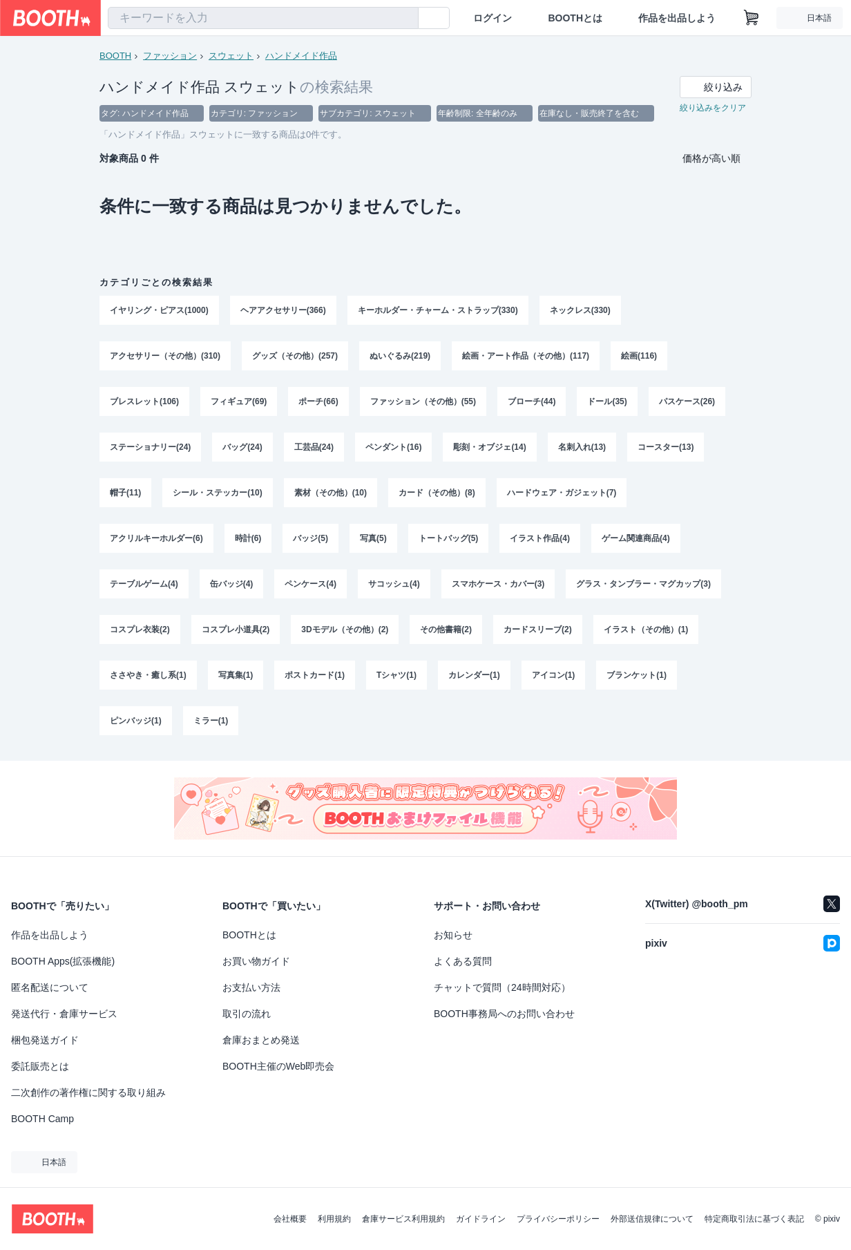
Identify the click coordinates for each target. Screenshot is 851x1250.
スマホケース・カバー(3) (498, 584)
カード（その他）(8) (437, 493)
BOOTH (115, 55)
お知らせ (453, 934)
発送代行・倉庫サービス (64, 1013)
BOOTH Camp (42, 1118)
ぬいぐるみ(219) (400, 356)
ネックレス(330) (580, 310)
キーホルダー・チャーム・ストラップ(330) (438, 310)
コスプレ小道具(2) (236, 629)
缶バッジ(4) (232, 584)
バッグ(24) (242, 447)
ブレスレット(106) (144, 401)
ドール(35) (607, 401)
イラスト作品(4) (540, 538)
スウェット (231, 55)
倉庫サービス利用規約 (403, 1219)
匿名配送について (49, 987)
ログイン (492, 18)
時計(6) (248, 538)
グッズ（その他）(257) (295, 356)
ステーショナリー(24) (150, 447)
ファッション (170, 55)
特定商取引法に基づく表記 (754, 1219)
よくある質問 (463, 961)
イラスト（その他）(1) (646, 629)
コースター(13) (666, 447)
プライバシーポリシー (558, 1219)
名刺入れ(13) (582, 447)
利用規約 (334, 1219)
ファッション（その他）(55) (423, 401)
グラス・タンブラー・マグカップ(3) (643, 584)
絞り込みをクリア (713, 108)
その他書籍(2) (446, 629)
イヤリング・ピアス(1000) (159, 310)
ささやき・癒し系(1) (148, 675)
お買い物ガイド (256, 961)
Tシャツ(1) (396, 675)
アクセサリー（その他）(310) (165, 356)
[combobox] (263, 18)
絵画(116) (639, 356)
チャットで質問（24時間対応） (502, 987)
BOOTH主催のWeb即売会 (278, 1066)
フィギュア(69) (239, 401)
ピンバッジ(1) (136, 721)
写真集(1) (236, 675)
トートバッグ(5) (449, 538)
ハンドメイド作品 (301, 55)
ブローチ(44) (531, 401)
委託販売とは (40, 1066)
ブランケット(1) (636, 675)
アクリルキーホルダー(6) (156, 538)
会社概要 (290, 1219)
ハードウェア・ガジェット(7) (562, 493)
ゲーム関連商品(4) (636, 538)
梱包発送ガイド (45, 1039)
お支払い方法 (251, 987)
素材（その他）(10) (330, 493)
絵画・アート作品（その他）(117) (525, 356)
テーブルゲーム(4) (144, 584)
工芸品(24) (314, 447)
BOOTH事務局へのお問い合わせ (504, 1013)
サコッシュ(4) (394, 584)
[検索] (404, 18)
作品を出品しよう (677, 18)
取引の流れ (246, 1013)
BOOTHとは (575, 18)
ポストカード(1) (315, 675)
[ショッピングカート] (751, 18)
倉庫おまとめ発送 (261, 1039)
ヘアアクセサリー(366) (283, 310)
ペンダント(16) (393, 447)
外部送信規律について (652, 1219)
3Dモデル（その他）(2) (344, 629)
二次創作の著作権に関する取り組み (88, 1092)
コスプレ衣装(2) (140, 629)
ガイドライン (481, 1219)
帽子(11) (125, 493)
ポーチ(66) (318, 401)
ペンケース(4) (310, 584)
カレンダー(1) (474, 675)
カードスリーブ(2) (538, 629)
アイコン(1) (553, 675)
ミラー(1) (211, 721)
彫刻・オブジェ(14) (489, 447)
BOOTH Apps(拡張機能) (63, 961)
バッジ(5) (310, 538)
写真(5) (373, 538)
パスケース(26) (687, 401)
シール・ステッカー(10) (217, 493)
